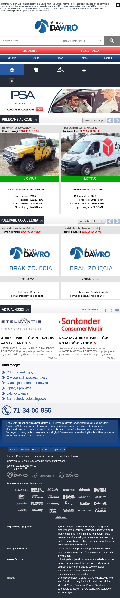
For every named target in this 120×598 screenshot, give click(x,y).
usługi (83, 544)
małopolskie (78, 563)
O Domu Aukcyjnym (21, 372)
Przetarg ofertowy (93, 552)
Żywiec (71, 592)
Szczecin (74, 588)
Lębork (102, 581)
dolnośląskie (64, 559)
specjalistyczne (106, 541)
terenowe (75, 544)
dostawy (101, 530)
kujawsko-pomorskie (83, 559)
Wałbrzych (106, 588)
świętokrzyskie (97, 566)
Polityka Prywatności (18, 456)
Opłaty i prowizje (19, 388)
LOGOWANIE (30, 51)
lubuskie (109, 559)
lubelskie (99, 559)
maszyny (108, 537)
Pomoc (84, 58)
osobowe (74, 541)
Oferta (36, 58)
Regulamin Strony (68, 456)
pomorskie (74, 566)
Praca (35, 449)
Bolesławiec (64, 577)
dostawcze (90, 530)
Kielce (109, 577)
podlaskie (63, 566)
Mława (70, 585)
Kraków (62, 581)
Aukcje (45, 449)
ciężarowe (78, 530)
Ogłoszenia (59, 449)
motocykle (63, 541)
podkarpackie (103, 563)
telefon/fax (63, 544)
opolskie (90, 563)
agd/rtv (61, 526)
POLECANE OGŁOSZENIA (22, 220)
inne (73, 533)
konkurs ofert (104, 548)
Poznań (90, 585)
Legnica (80, 581)
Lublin (95, 581)
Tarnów (84, 588)
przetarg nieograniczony (71, 552)
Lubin (88, 581)
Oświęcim (80, 585)
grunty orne (64, 533)
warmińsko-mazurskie (69, 570)
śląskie (84, 566)
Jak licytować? (17, 393)
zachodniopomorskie (69, 574)
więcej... (52, 357)
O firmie (12, 58)
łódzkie (84, 574)
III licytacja (85, 548)
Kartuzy (101, 577)
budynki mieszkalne (76, 526)
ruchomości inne (89, 541)
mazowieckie (65, 563)
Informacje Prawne (44, 456)
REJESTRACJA (90, 51)
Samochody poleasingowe (26, 399)
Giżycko (92, 577)
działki (109, 530)
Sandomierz (101, 585)
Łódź (109, 581)
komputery (97, 533)
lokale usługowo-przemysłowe (87, 537)
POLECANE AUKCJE (19, 119)
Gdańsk (83, 577)
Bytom (74, 577)
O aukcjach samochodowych (28, 383)
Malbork (62, 585)
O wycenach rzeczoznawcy (27, 377)
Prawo (60, 58)
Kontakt (108, 58)
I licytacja (63, 548)
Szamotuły (63, 588)
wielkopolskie (89, 570)
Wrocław (62, 592)
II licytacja (73, 548)
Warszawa (94, 588)
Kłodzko (70, 581)
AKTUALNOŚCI (15, 309)
